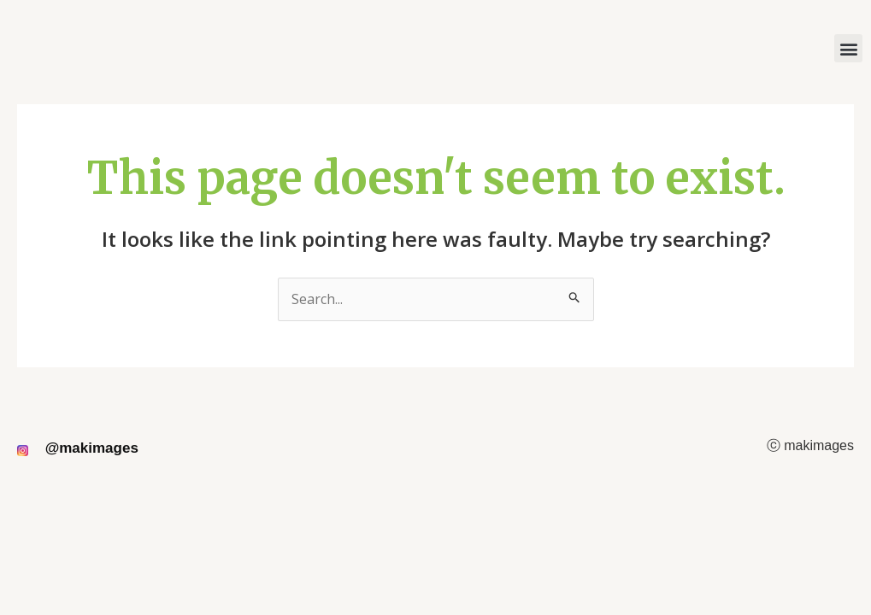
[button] (848, 48)
